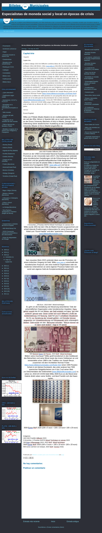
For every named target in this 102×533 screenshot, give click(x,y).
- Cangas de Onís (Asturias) (7, 160)
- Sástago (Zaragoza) (8, 173)
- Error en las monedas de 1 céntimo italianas (91, 132)
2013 (5, 289)
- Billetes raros (6, 76)
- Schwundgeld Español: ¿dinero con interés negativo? (91, 83)
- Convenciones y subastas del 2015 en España (10, 224)
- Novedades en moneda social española (91, 77)
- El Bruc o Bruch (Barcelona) (7, 203)
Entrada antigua (73, 521)
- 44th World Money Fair (9, 228)
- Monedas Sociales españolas (90, 53)
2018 (5, 276)
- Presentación (6, 46)
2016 (5, 281)
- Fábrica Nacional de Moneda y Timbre (8, 125)
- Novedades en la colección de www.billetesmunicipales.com (10, 107)
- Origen (4, 52)
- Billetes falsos (6, 82)
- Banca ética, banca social (92, 95)
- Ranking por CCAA (8, 67)
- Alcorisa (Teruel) (7, 144)
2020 (5, 271)
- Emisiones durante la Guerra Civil (8, 55)
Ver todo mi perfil (8, 31)
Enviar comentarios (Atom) (55, 527)
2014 (5, 286)
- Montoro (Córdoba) (8, 170)
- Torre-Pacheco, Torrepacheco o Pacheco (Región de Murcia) (9, 211)
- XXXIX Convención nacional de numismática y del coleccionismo (9, 233)
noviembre (8, 257)
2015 (5, 283)
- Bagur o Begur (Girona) (9, 190)
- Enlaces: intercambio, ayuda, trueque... (91, 99)
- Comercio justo (89, 92)
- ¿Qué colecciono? (7, 92)
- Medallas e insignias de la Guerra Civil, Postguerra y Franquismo (10, 130)
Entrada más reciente (31, 521)
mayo (7, 259)
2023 (5, 255)
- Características (6, 59)
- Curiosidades (6, 73)
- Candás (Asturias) (7, 156)
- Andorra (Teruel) (7, 147)
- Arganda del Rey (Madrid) (10, 150)
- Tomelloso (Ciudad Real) (9, 176)
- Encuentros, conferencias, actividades (91, 103)
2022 (5, 266)
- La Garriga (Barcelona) (9, 207)
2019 (5, 273)
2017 (5, 278)
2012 (5, 291)
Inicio (53, 521)
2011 (5, 294)
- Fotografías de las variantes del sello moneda (10, 120)
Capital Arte (8, 262)
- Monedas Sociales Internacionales (90, 64)
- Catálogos (5, 70)
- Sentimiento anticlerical (9, 49)
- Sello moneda (6, 112)
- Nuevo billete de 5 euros (91, 124)
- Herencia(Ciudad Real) (9, 167)
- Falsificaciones (6, 79)
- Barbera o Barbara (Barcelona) (7, 194)
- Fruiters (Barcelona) (8, 164)
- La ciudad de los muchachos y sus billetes (91, 68)
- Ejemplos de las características (7, 63)
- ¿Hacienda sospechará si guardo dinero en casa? (92, 137)
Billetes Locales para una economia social (28, 19)
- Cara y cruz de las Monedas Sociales (90, 73)
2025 (5, 249)
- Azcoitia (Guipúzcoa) (8, 153)
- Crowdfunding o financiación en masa (90, 88)
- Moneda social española (91, 49)
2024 (5, 252)
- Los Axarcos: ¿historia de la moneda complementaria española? (92, 58)
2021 (5, 268)
